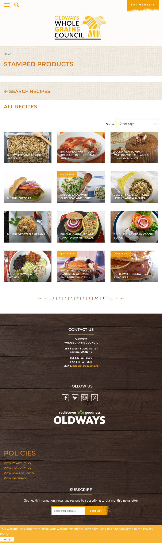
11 (104, 298)
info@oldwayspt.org (85, 365)
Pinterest (95, 398)
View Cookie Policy (17, 468)
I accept (7, 539)
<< (40, 298)
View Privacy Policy (17, 463)
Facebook (65, 398)
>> (122, 298)
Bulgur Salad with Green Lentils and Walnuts (132, 196)
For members (143, 4)
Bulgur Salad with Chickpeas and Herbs (76, 196)
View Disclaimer (15, 478)
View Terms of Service (19, 473)
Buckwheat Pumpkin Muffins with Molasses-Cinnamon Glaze (132, 155)
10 (96, 298)
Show (110, 124)
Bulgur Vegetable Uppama (26, 234)
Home (7, 54)
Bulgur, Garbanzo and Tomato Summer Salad (77, 236)
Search (16, 5)
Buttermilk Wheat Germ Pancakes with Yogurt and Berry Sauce (78, 274)
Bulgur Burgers (19, 198)
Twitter (75, 398)
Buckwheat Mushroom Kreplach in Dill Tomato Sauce (78, 155)
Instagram (85, 398)
